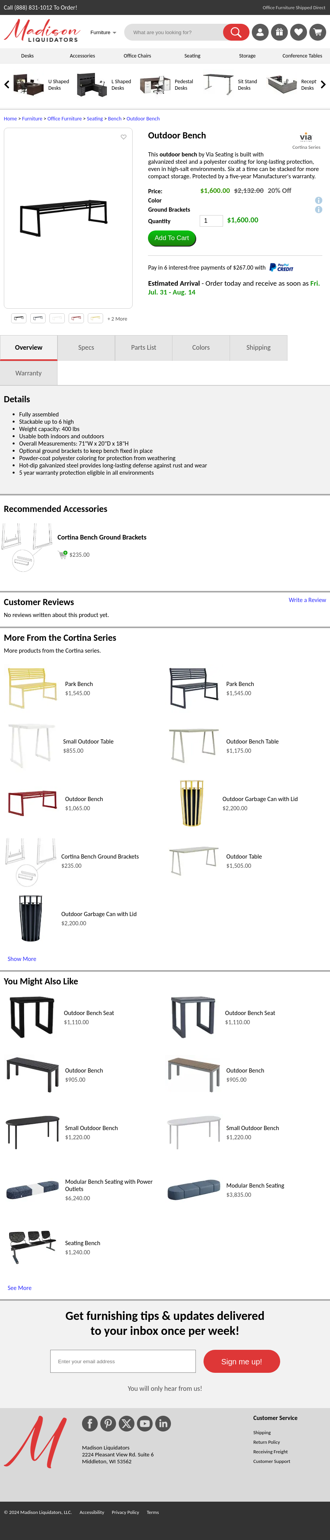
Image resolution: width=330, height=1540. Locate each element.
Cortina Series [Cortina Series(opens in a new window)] (306, 147)
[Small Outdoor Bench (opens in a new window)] (32, 1149)
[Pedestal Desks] (155, 98)
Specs (86, 347)
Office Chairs (137, 56)
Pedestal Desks (184, 84)
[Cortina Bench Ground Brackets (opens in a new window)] (27, 570)
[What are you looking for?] (178, 32)
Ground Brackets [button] (169, 209)
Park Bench (79, 684)
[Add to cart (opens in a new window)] (73, 554)
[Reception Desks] (281, 98)
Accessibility (92, 1512)
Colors (201, 347)
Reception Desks (312, 84)
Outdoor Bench (143, 118)
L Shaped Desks (121, 84)
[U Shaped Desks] (28, 98)
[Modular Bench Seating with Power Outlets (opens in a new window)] (32, 1199)
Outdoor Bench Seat (89, 1013)
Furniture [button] (103, 33)
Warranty (28, 373)
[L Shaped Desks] (92, 98)
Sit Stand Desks (247, 84)
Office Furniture (65, 118)
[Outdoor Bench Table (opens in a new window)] (194, 764)
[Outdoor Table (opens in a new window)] (194, 877)
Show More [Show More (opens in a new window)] (22, 958)
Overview (28, 347)
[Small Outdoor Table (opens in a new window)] (31, 770)
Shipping (258, 347)
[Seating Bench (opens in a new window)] (32, 1267)
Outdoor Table (244, 856)
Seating (192, 56)
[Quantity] (211, 221)
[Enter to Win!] (279, 38)
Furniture (32, 118)
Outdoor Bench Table (253, 741)
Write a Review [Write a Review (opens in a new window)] (307, 600)
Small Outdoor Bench (91, 1128)
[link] (317, 32)
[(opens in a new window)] (306, 137)
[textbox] (123, 1361)
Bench (114, 118)
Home (10, 118)
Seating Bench (82, 1243)
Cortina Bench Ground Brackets (100, 856)
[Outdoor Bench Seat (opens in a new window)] (32, 1042)
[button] (236, 32)
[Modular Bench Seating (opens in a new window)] (194, 1200)
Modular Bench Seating (255, 1185)
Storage (247, 56)
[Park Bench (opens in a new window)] (32, 710)
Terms (153, 1512)
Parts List (143, 347)
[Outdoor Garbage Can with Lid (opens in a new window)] (191, 828)
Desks (27, 56)
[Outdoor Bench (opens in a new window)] (32, 818)
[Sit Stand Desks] (218, 98)
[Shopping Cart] (317, 32)
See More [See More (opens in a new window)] (19, 1288)
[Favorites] (298, 38)
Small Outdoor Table (88, 741)
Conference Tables (302, 56)
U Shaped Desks (58, 84)
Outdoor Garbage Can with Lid (260, 799)
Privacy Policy (125, 1512)
